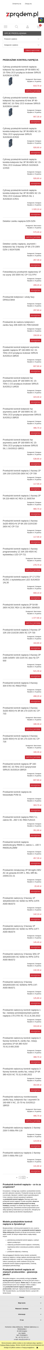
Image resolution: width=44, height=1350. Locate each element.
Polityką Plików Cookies (7, 1345)
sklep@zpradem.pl (24, 1339)
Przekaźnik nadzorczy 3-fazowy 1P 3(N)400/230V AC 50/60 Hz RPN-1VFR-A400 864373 (21, 901)
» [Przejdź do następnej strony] (27, 1177)
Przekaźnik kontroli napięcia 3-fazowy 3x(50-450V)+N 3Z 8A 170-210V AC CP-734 (21, 739)
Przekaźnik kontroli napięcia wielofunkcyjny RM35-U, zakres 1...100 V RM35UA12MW (22, 845)
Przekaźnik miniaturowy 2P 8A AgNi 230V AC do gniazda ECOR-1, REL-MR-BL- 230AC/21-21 (22, 873)
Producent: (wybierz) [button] (10, 39)
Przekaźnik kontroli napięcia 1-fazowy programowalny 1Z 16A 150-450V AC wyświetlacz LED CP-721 (20, 552)
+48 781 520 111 (23, 1337)
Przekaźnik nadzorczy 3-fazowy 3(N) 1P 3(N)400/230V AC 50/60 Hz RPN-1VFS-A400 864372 (21, 957)
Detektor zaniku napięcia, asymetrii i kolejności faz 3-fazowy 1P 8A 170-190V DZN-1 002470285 (21, 247)
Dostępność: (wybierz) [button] (11, 45)
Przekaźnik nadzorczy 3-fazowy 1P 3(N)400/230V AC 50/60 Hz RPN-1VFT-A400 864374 (21, 929)
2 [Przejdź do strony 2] (23, 1177)
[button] (5, 26)
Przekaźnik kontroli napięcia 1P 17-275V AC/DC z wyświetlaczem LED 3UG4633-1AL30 (21, 580)
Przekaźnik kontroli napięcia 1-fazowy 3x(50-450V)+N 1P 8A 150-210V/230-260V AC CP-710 (20, 524)
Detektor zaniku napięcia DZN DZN (19, 221)
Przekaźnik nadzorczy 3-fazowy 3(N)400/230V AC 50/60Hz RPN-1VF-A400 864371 (20, 985)
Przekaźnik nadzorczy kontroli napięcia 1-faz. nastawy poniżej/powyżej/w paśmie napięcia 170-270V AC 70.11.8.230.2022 (22, 1013)
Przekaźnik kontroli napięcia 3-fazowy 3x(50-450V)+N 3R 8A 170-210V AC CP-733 (21, 711)
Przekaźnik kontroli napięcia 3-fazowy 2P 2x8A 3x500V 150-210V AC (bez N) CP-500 (22, 658)
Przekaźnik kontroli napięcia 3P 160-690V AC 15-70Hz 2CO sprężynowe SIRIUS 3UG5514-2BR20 (19, 767)
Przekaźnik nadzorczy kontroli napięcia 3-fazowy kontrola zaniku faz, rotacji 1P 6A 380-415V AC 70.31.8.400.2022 (22, 1072)
